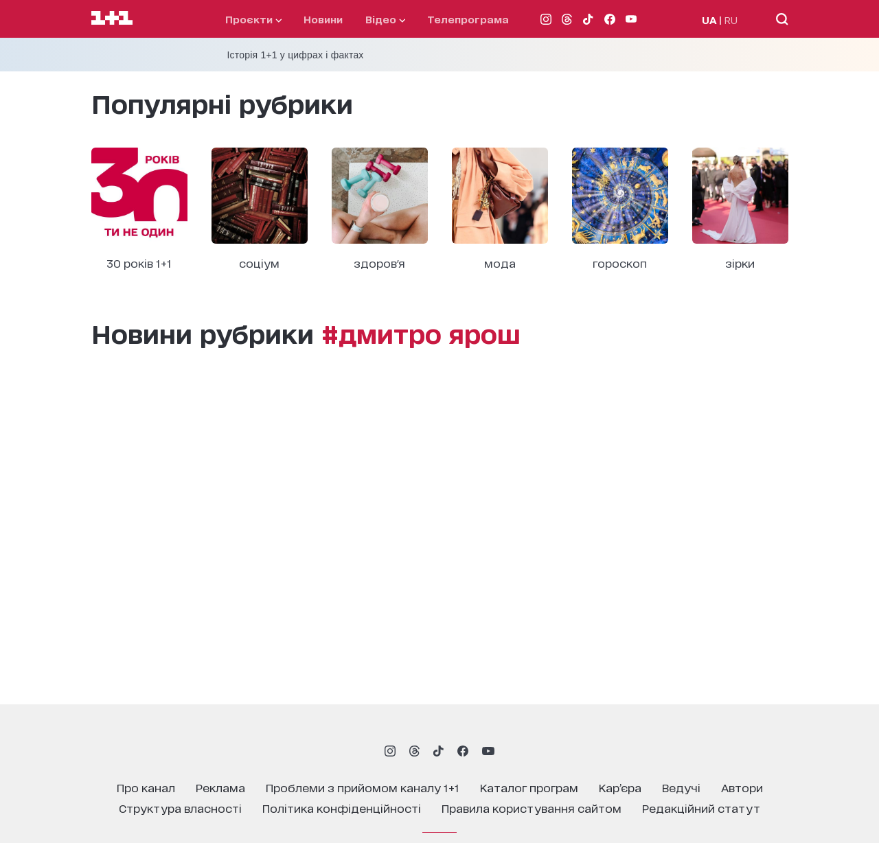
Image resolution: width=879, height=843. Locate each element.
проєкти (253, 19)
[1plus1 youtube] (488, 751)
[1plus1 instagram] (390, 751)
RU (731, 19)
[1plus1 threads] (414, 751)
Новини (323, 19)
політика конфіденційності (341, 807)
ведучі (681, 787)
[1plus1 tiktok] (438, 751)
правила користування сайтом (531, 807)
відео (385, 19)
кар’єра (620, 787)
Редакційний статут (701, 807)
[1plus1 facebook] (462, 751)
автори (742, 787)
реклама (220, 787)
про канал (146, 787)
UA (709, 19)
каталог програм (529, 787)
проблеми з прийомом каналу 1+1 (362, 787)
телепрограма (468, 19)
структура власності (180, 807)
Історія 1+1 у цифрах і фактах (295, 54)
